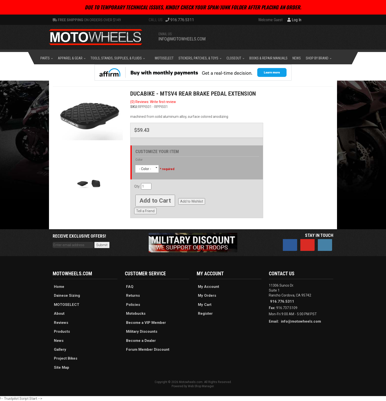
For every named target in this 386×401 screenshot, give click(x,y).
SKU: (134, 107)
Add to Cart (155, 200)
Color (139, 159)
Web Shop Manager (201, 386)
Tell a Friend (145, 211)
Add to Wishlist (191, 201)
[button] (46, 58)
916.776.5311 (282, 301)
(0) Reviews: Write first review (153, 102)
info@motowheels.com (182, 38)
